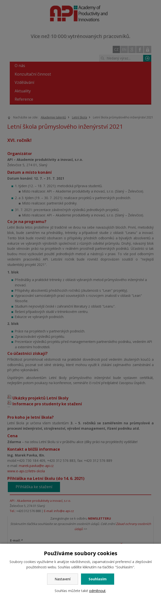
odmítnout (97, 590)
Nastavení (62, 579)
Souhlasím (98, 579)
